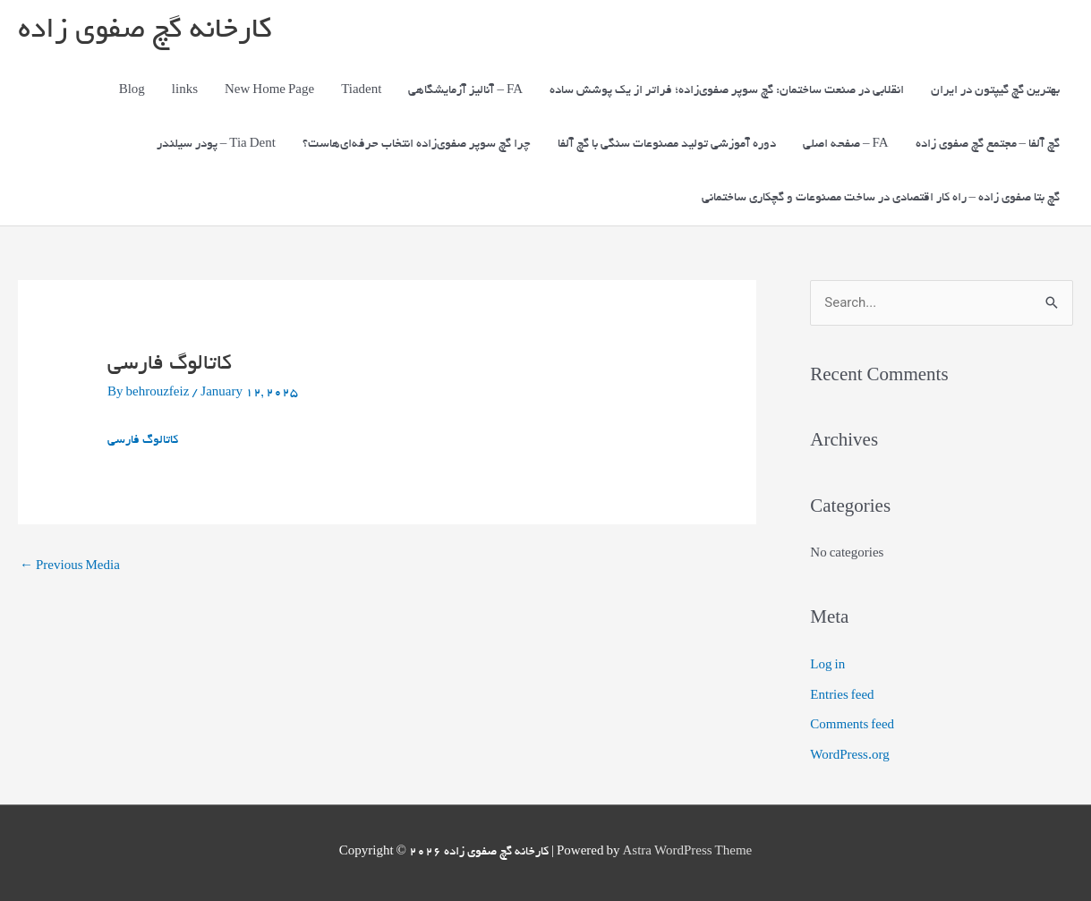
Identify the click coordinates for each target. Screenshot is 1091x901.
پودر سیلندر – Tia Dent (216, 144)
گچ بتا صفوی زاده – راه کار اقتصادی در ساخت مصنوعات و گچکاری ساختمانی (881, 198)
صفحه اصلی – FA (846, 144)
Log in (827, 666)
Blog (132, 91)
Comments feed (852, 726)
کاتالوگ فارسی (142, 440)
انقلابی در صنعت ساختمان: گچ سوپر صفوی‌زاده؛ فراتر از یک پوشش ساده (727, 91)
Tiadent (361, 91)
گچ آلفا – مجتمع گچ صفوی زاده (988, 144)
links (185, 91)
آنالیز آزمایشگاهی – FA (465, 91)
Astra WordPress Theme (687, 852)
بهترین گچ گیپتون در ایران (995, 91)
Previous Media (70, 567)
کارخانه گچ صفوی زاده (144, 31)
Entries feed (842, 696)
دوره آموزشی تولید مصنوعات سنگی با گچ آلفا (667, 144)
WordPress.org (849, 756)
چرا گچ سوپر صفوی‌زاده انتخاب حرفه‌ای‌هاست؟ (417, 144)
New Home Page (269, 91)
